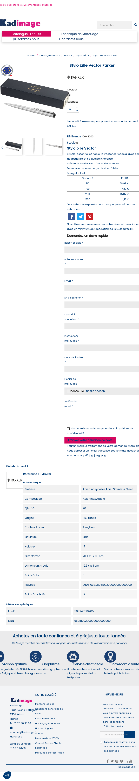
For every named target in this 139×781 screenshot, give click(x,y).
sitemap (39, 733)
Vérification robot (71, 404)
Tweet (80, 216)
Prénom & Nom (73, 262)
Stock (71, 142)
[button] (7, 775)
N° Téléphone (73, 297)
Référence (74, 136)
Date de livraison (74, 360)
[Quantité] (71, 108)
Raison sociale (73, 242)
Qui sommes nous (45, 718)
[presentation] (90, 416)
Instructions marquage (71, 338)
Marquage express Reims (49, 752)
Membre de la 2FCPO (47, 738)
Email (68, 281)
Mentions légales (44, 703)
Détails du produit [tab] (17, 466)
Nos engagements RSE (48, 723)
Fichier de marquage (70, 381)
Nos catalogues (44, 728)
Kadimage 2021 (127, 766)
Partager (71, 216)
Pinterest (89, 216)
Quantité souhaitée (71, 317)
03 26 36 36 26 (22, 723)
